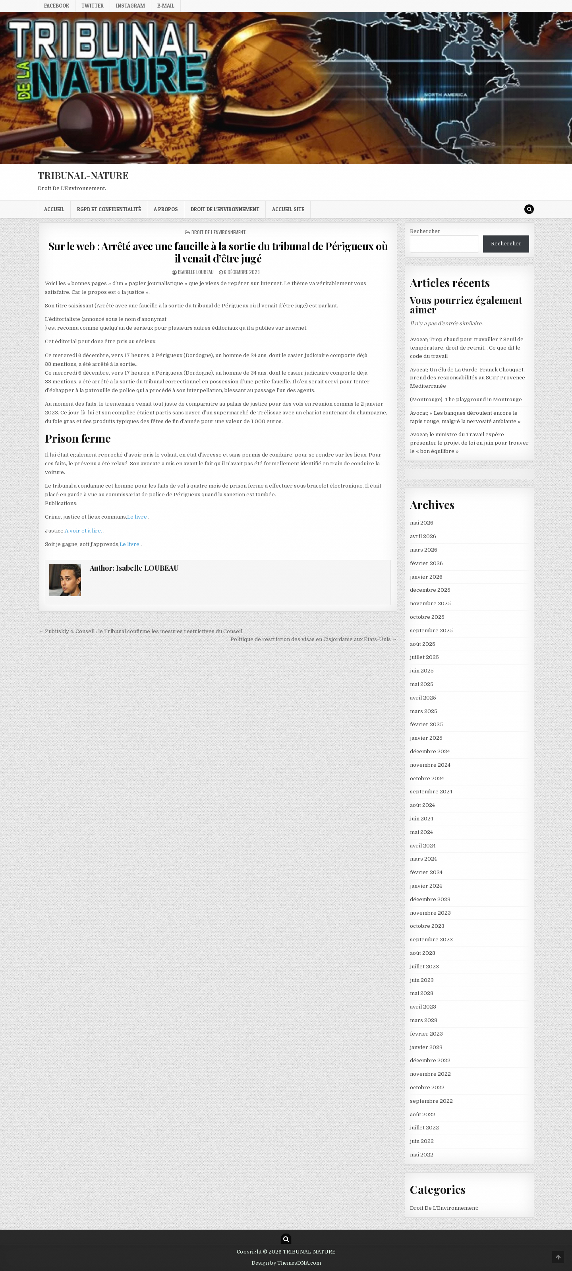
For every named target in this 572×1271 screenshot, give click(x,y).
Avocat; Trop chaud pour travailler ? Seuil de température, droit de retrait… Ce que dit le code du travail (467, 347)
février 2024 (426, 872)
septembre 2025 (431, 631)
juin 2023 (422, 980)
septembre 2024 (431, 792)
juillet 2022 (424, 1128)
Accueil (54, 209)
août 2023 (422, 953)
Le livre (137, 517)
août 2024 (422, 805)
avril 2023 (423, 1007)
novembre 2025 (430, 603)
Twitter (92, 5)
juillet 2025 (424, 657)
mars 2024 (423, 859)
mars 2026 (423, 550)
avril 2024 (423, 846)
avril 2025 (423, 698)
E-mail (165, 5)
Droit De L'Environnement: (219, 232)
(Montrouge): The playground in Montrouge (466, 399)
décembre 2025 (430, 590)
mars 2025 (423, 711)
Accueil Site (288, 209)
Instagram (130, 5)
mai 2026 (421, 523)
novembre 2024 (430, 765)
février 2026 (426, 563)
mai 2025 (421, 684)
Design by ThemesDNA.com (286, 1263)
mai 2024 (421, 832)
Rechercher (425, 231)
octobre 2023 (427, 926)
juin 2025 (422, 671)
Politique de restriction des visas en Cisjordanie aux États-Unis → (313, 639)
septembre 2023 (431, 940)
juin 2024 (421, 819)
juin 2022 (422, 1141)
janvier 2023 (426, 1047)
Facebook (56, 5)
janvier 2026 (426, 577)
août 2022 (422, 1114)
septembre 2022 (431, 1101)
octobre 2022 (427, 1087)
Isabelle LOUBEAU (196, 271)
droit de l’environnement (225, 209)
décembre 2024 (430, 751)
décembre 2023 (430, 899)
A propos (166, 209)
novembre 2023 (430, 913)
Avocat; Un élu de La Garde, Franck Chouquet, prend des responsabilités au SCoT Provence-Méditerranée (468, 378)
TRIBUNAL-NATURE (83, 175)
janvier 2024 (426, 886)
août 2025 (422, 644)
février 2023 (426, 1034)
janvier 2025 (426, 738)
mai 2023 (421, 993)
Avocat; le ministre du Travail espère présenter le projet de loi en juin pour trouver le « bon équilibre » (469, 442)
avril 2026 (423, 536)
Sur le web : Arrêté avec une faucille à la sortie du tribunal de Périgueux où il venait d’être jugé (218, 252)
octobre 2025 (427, 617)
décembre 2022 (430, 1060)
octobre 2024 (427, 778)
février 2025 (426, 724)
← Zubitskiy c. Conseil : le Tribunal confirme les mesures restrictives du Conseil (140, 631)
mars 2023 (423, 1020)
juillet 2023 (424, 967)
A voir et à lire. (84, 531)
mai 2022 (421, 1155)
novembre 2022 (430, 1074)
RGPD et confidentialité (109, 209)
